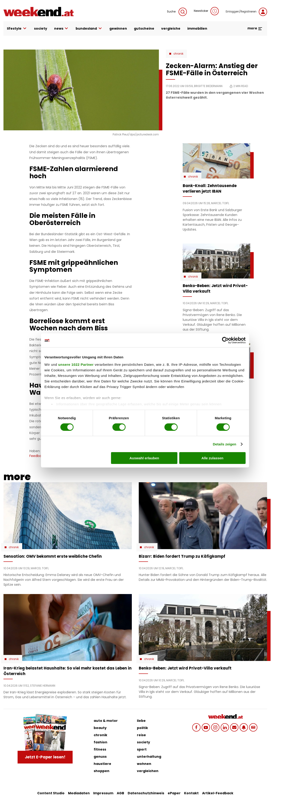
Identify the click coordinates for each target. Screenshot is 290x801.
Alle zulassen (212, 458)
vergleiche (170, 28)
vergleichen (147, 771)
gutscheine (144, 28)
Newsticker (206, 11)
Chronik (178, 54)
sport (142, 749)
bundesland (89, 28)
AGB (120, 793)
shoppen (101, 771)
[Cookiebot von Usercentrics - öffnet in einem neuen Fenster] (225, 340)
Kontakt (191, 793)
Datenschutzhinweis (146, 793)
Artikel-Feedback (217, 793)
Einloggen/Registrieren (246, 12)
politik (142, 728)
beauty (100, 728)
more (254, 28)
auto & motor (106, 720)
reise (141, 735)
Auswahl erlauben (144, 458)
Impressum (103, 793)
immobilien (197, 28)
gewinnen (118, 28)
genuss (100, 756)
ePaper (174, 793)
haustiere (102, 763)
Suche (177, 12)
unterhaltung (149, 756)
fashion (100, 742)
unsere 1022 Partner (76, 364)
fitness (100, 749)
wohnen (144, 763)
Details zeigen (224, 444)
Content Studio (51, 793)
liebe (141, 720)
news (61, 28)
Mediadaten (79, 793)
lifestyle (17, 28)
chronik (100, 735)
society (40, 28)
